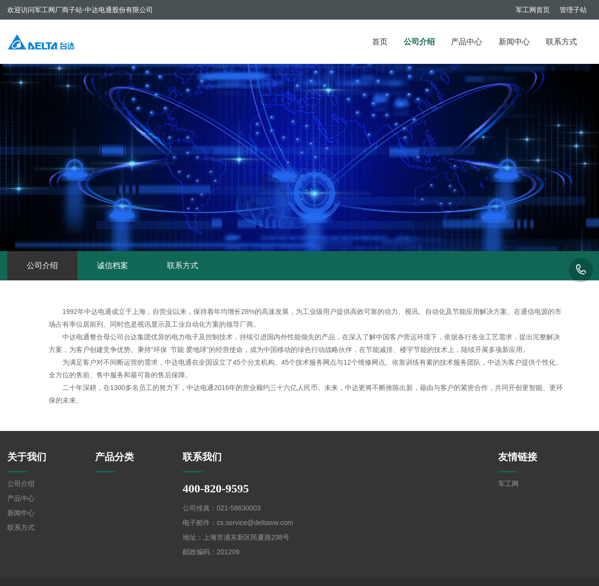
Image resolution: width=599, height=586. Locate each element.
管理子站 (573, 10)
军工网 (508, 484)
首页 (380, 42)
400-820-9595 (581, 270)
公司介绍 (419, 42)
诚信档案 (112, 265)
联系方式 (561, 42)
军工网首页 (533, 10)
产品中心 (466, 42)
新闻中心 (514, 42)
